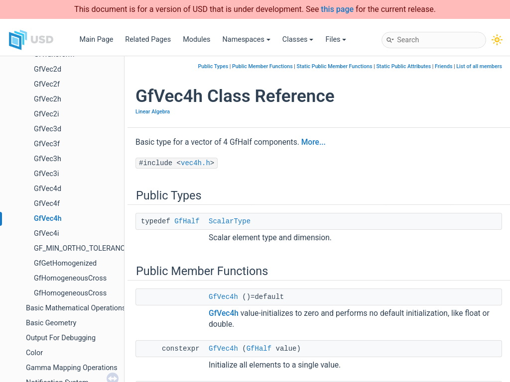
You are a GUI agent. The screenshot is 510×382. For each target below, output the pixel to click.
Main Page (96, 39)
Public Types (213, 66)
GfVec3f (47, 144)
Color (34, 353)
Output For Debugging (61, 338)
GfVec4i (46, 233)
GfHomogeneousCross (70, 278)
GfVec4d (47, 189)
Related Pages (148, 39)
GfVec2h (47, 99)
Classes (298, 39)
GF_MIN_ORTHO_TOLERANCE (81, 248)
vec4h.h (195, 163)
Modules (196, 39)
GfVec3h (47, 159)
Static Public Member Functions (335, 66)
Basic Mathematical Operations (76, 308)
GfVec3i (46, 174)
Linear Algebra (152, 111)
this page (337, 9)
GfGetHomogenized (65, 263)
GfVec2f (47, 84)
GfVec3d (47, 129)
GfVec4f (47, 203)
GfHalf (186, 221)
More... (313, 142)
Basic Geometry (51, 323)
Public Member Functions (262, 66)
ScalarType (230, 221)
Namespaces (246, 39)
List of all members (479, 66)
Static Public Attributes (403, 66)
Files (335, 39)
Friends (443, 66)
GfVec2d (47, 69)
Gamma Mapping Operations (72, 368)
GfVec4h (47, 218)
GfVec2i (46, 114)
